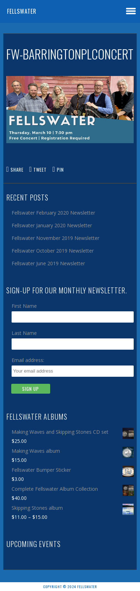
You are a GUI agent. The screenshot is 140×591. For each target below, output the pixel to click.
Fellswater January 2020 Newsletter (52, 225)
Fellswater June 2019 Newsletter (48, 263)
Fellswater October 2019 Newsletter (53, 250)
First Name (24, 306)
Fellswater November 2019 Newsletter (55, 238)
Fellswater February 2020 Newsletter (53, 212)
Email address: (28, 360)
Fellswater (21, 11)
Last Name (24, 333)
